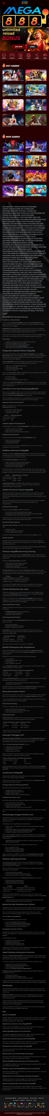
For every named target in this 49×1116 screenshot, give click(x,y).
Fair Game (16, 1100)
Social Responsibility (10, 1098)
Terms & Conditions (23, 1098)
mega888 (4, 313)
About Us (41, 1098)
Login (32, 47)
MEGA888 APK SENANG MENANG (11, 320)
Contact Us (29, 1100)
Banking (22, 1100)
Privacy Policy (33, 1098)
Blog (35, 1100)
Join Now (18, 47)
